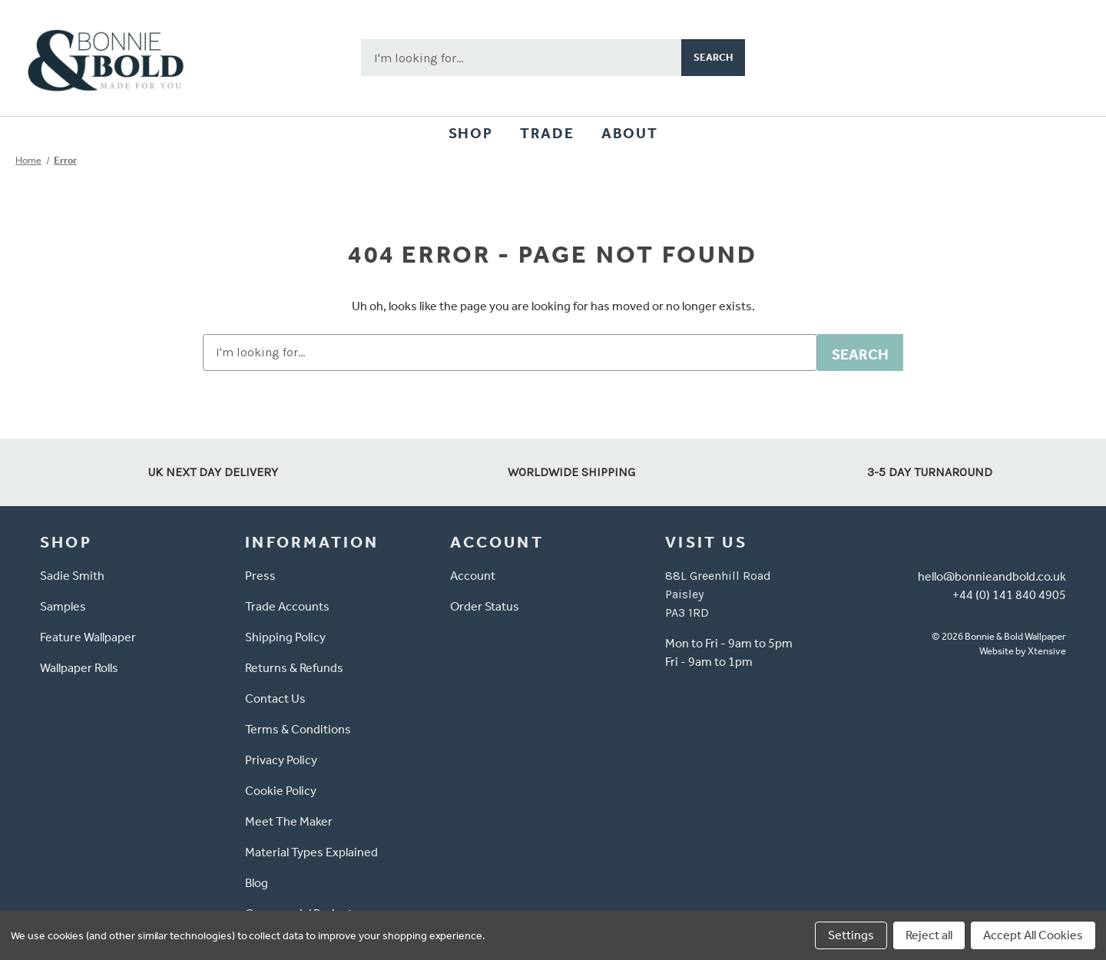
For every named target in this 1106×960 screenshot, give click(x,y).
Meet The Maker (289, 821)
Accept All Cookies (1033, 935)
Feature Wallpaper (88, 637)
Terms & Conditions (298, 729)
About (629, 133)
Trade (547, 133)
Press (260, 575)
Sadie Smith (72, 575)
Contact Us (275, 698)
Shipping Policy (285, 637)
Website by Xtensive (1022, 651)
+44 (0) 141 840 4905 (1009, 595)
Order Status (484, 606)
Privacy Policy (281, 760)
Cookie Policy (280, 790)
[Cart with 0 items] (1057, 57)
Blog (256, 883)
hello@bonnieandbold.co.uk (992, 576)
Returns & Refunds (294, 667)
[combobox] (521, 57)
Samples (63, 606)
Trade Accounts (287, 606)
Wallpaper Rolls (79, 667)
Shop (470, 133)
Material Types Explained (311, 852)
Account (472, 575)
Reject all (929, 935)
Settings (851, 935)
